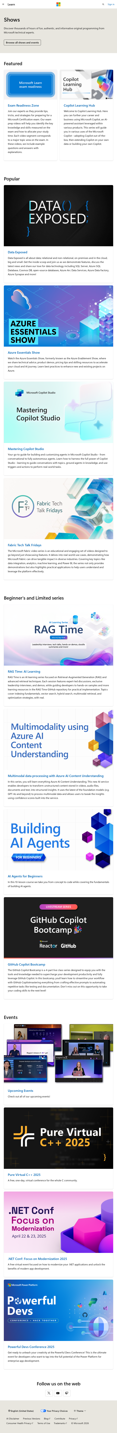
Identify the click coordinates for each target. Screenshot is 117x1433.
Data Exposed (17, 252)
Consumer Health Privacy (18, 1423)
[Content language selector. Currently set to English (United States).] (21, 1410)
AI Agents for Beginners (25, 876)
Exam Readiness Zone (23, 105)
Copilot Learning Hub (79, 105)
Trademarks (59, 1423)
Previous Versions (31, 1418)
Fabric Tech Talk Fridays (24, 545)
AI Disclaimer (12, 1418)
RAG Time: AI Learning (24, 671)
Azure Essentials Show (24, 352)
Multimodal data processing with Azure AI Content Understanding (56, 776)
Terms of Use (43, 1423)
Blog (46, 1418)
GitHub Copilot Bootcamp (26, 964)
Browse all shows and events (22, 42)
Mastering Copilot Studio (26, 449)
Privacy (72, 1418)
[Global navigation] (3, 4)
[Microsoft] (58, 4)
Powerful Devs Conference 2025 (31, 1347)
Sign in (111, 4)
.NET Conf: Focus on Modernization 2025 (37, 1259)
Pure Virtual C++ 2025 (24, 1175)
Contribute (60, 1418)
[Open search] (103, 4)
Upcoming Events (20, 1090)
